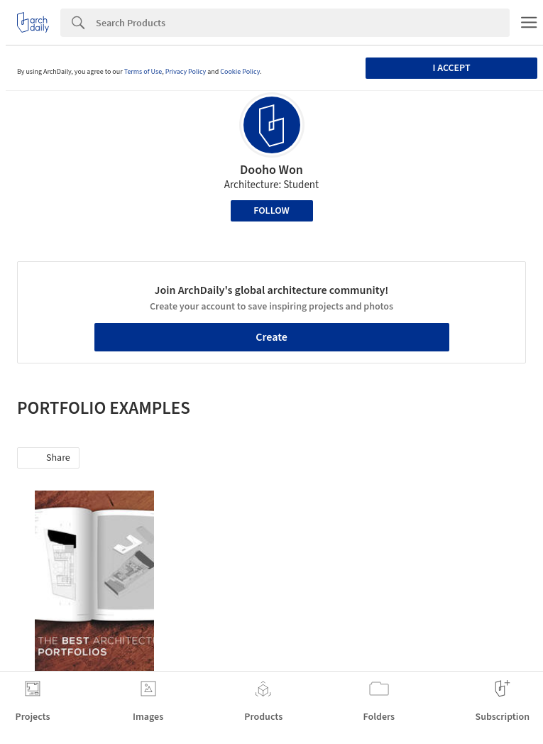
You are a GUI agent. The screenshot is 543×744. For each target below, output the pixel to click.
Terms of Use (143, 72)
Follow (271, 211)
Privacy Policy (186, 72)
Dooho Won (271, 170)
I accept (451, 68)
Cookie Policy (240, 72)
